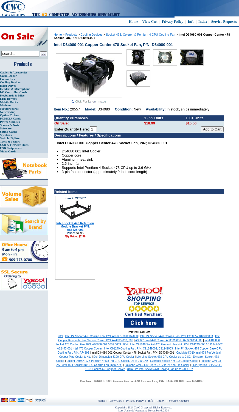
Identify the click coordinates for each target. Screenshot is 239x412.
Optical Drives (9, 115)
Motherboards (9, 108)
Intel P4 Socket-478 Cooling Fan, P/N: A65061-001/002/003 (101, 336)
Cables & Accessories (13, 72)
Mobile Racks (9, 102)
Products (71, 34)
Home (58, 34)
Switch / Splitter (10, 138)
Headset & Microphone (15, 88)
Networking (7, 111)
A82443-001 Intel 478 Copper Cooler (79, 348)
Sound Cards (8, 131)
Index (161, 400)
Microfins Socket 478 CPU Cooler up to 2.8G (163, 356)
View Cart (115, 400)
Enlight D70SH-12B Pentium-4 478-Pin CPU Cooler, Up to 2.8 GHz (107, 360)
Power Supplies (10, 121)
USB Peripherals (11, 148)
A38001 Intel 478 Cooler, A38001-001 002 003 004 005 (169, 340)
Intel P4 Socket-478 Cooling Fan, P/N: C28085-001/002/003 (176, 336)
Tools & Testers (10, 141)
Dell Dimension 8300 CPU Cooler (114, 356)
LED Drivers (8, 98)
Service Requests (179, 400)
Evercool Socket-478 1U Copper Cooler (174, 360)
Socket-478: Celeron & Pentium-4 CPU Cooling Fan (140, 34)
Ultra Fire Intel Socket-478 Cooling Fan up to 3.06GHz (160, 369)
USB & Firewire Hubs (14, 144)
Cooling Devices (10, 82)
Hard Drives (8, 85)
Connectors (7, 79)
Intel (60, 336)
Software (6, 128)
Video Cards (8, 151)
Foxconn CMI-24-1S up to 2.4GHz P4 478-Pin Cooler (157, 364)
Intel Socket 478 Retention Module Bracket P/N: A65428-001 (75, 226)
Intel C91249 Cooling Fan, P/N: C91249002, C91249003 (138, 348)
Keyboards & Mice (12, 95)
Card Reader (8, 75)
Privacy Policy (135, 400)
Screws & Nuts (9, 125)
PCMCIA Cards (10, 118)
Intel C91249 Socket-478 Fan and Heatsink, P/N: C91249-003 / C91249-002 (176, 344)
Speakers (6, 135)
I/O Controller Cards (13, 92)
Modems (5, 105)
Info (150, 400)
